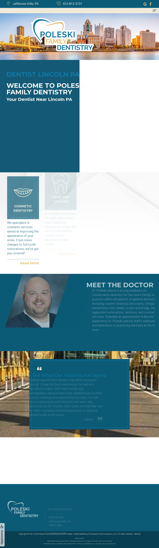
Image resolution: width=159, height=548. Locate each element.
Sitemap (137, 534)
